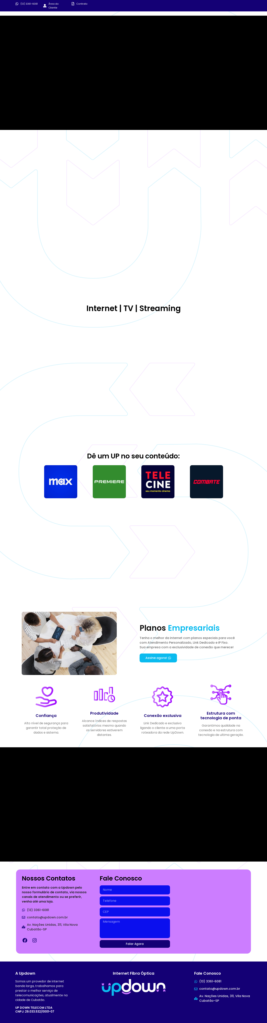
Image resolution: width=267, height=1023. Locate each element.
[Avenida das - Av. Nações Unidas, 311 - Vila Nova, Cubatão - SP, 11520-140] (211, 908)
